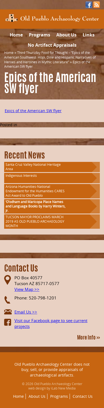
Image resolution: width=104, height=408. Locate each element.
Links (89, 35)
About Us (66, 35)
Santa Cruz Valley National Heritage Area (33, 166)
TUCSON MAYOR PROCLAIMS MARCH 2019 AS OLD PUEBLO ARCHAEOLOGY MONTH (35, 221)
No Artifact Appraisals (52, 45)
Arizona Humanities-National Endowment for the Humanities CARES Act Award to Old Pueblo (35, 191)
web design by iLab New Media (52, 388)
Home (16, 35)
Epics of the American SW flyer (33, 110)
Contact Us (83, 396)
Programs (39, 35)
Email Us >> (25, 312)
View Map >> (26, 289)
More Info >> (88, 338)
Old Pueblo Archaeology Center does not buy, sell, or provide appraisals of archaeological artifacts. (52, 370)
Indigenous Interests (21, 175)
